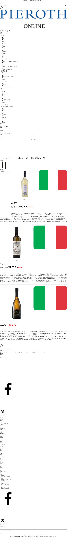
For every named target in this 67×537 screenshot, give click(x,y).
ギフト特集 (2, 470)
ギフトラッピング (3, 471)
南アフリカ (2, 461)
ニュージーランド (3, 455)
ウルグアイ (2, 445)
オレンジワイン (3, 425)
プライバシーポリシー (5, 487)
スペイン (1, 451)
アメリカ (1, 442)
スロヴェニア (2, 453)
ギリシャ (1, 467)
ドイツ (1, 440)
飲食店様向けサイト (5, 488)
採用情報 (3, 485)
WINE (1, 33)
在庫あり (25, 199)
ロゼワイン (2, 424)
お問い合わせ (3, 483)
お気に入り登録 (17, 210)
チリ (1, 454)
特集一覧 (1, 474)
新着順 (2, 171)
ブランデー (2, 427)
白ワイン (1, 421)
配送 (2, 478)
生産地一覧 (2, 433)
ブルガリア (2, 462)
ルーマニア (2, 459)
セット (1, 432)
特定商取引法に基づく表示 (6, 479)
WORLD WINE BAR (4, 126)
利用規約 (3, 480)
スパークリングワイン (4, 423)
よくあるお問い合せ (5, 484)
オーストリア (2, 449)
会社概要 (3, 475)
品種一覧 (1, 436)
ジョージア (2, 465)
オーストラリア (3, 448)
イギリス (1, 463)
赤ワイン (1, 420)
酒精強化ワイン (3, 428)
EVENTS (1, 125)
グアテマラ (2, 466)
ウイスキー (2, 429)
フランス (1, 438)
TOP (1, 32)
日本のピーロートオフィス (6, 476)
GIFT (1, 123)
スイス (1, 450)
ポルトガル (2, 458)
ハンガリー (2, 457)
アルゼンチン (2, 444)
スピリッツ (2, 431)
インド (1, 446)
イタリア (1, 441)
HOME (1, 127)
